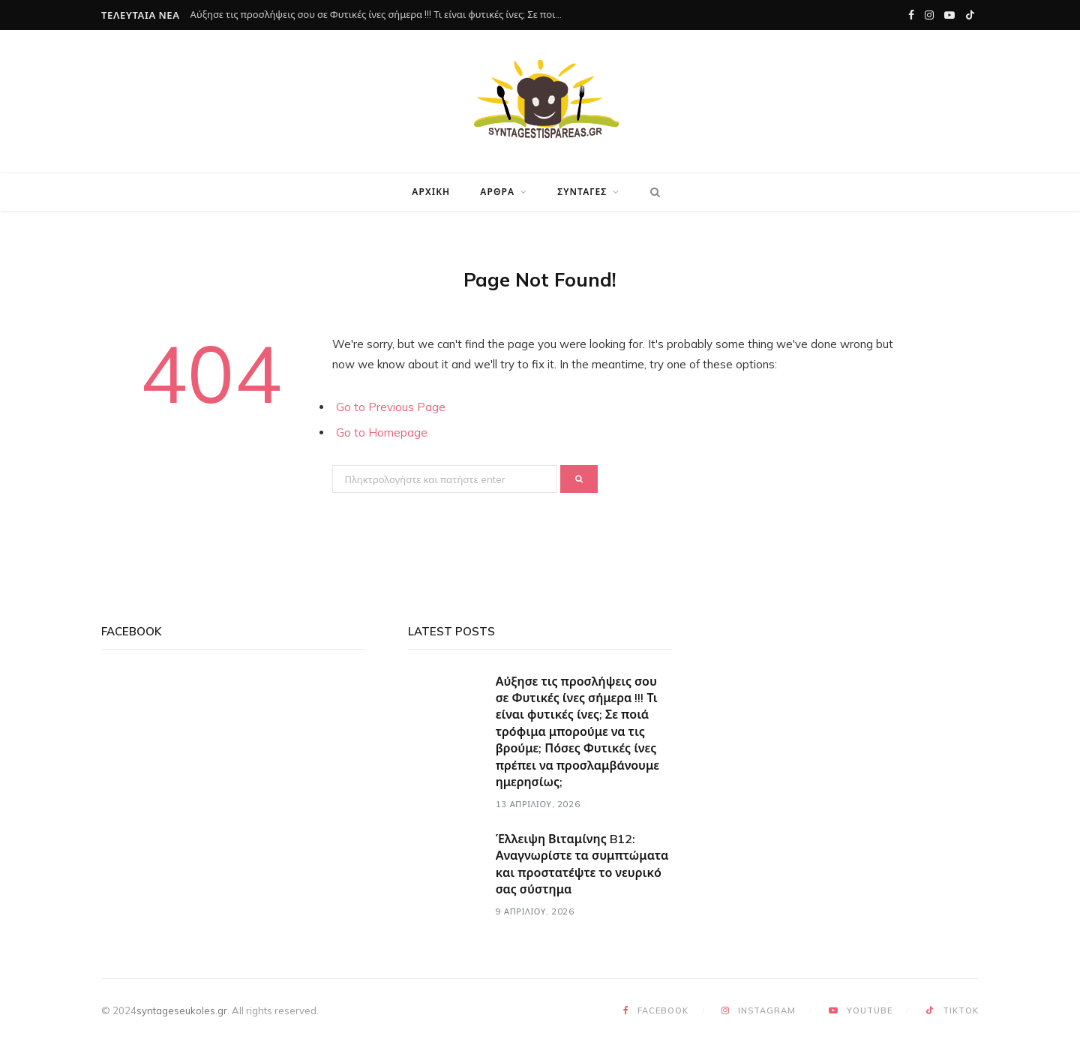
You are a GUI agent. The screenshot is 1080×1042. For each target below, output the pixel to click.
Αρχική (431, 191)
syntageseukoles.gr (181, 1010)
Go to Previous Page (391, 407)
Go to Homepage (382, 432)
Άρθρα (497, 191)
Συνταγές (582, 191)
